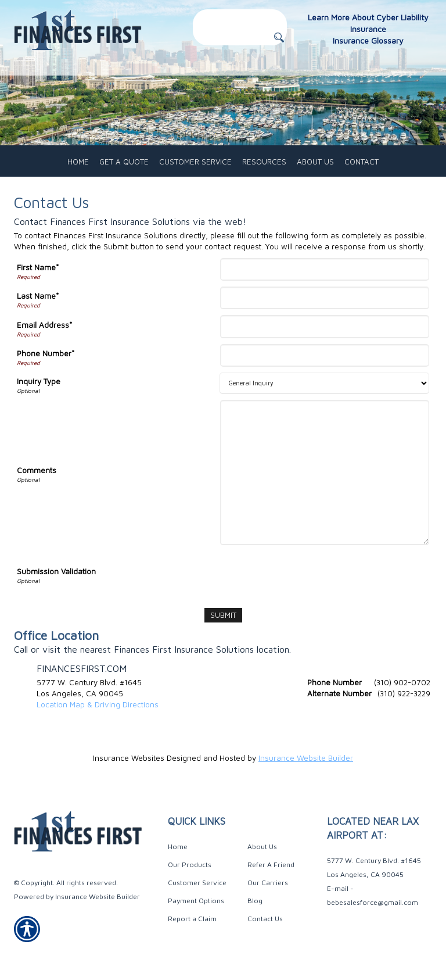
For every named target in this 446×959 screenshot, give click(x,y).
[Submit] (223, 615)
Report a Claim (192, 918)
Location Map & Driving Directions (98, 704)
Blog (254, 900)
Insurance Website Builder (305, 758)
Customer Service (197, 882)
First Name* (38, 267)
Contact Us (265, 918)
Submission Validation (56, 571)
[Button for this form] (279, 37)
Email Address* (44, 325)
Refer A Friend (270, 864)
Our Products (189, 864)
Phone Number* (45, 353)
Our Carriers (267, 882)
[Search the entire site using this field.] (239, 17)
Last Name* (38, 295)
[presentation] (311, 573)
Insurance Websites (128, 758)
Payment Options (196, 900)
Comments (36, 470)
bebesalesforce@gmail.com (372, 902)
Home (178, 846)
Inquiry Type (38, 381)
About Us (262, 846)
